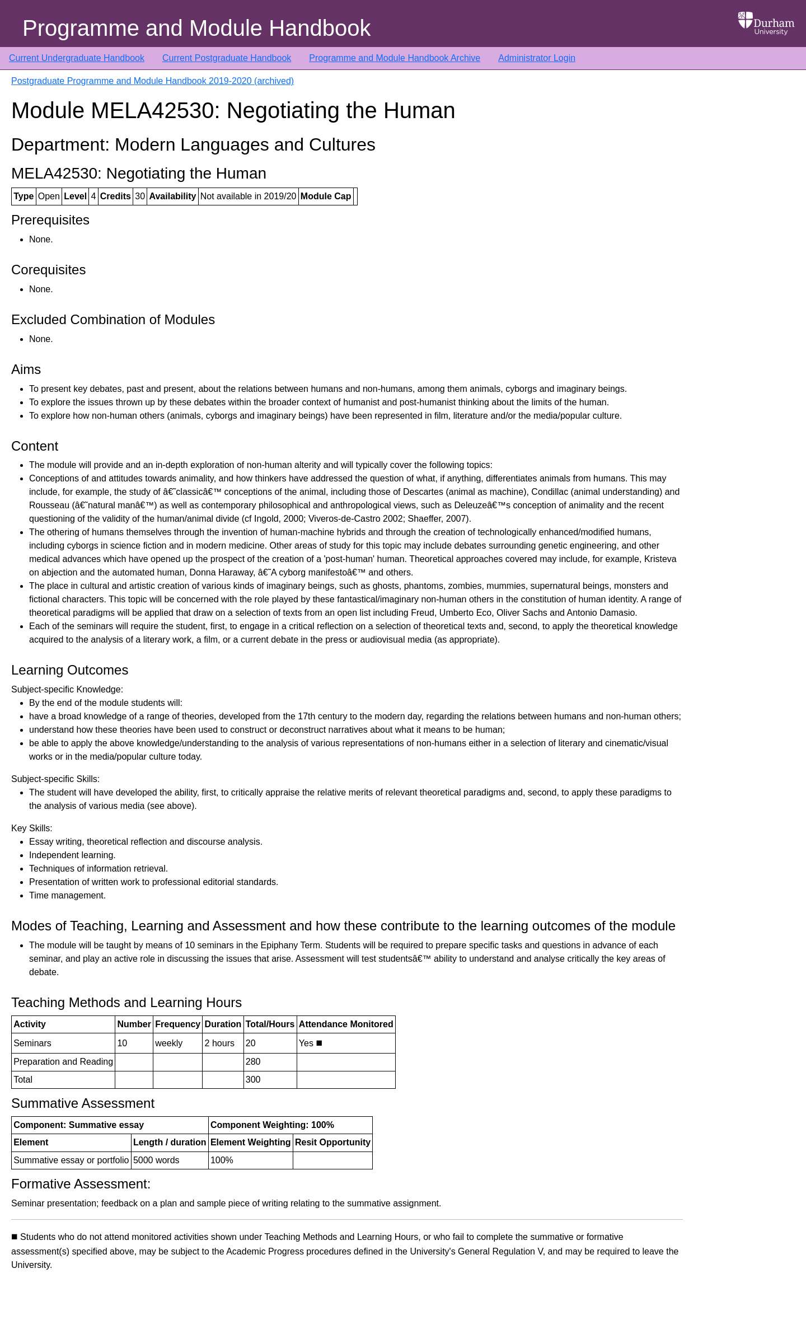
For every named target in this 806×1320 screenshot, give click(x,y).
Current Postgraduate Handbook (226, 58)
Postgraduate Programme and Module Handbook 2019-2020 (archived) (152, 81)
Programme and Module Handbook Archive (394, 58)
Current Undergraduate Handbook (76, 58)
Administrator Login (536, 58)
